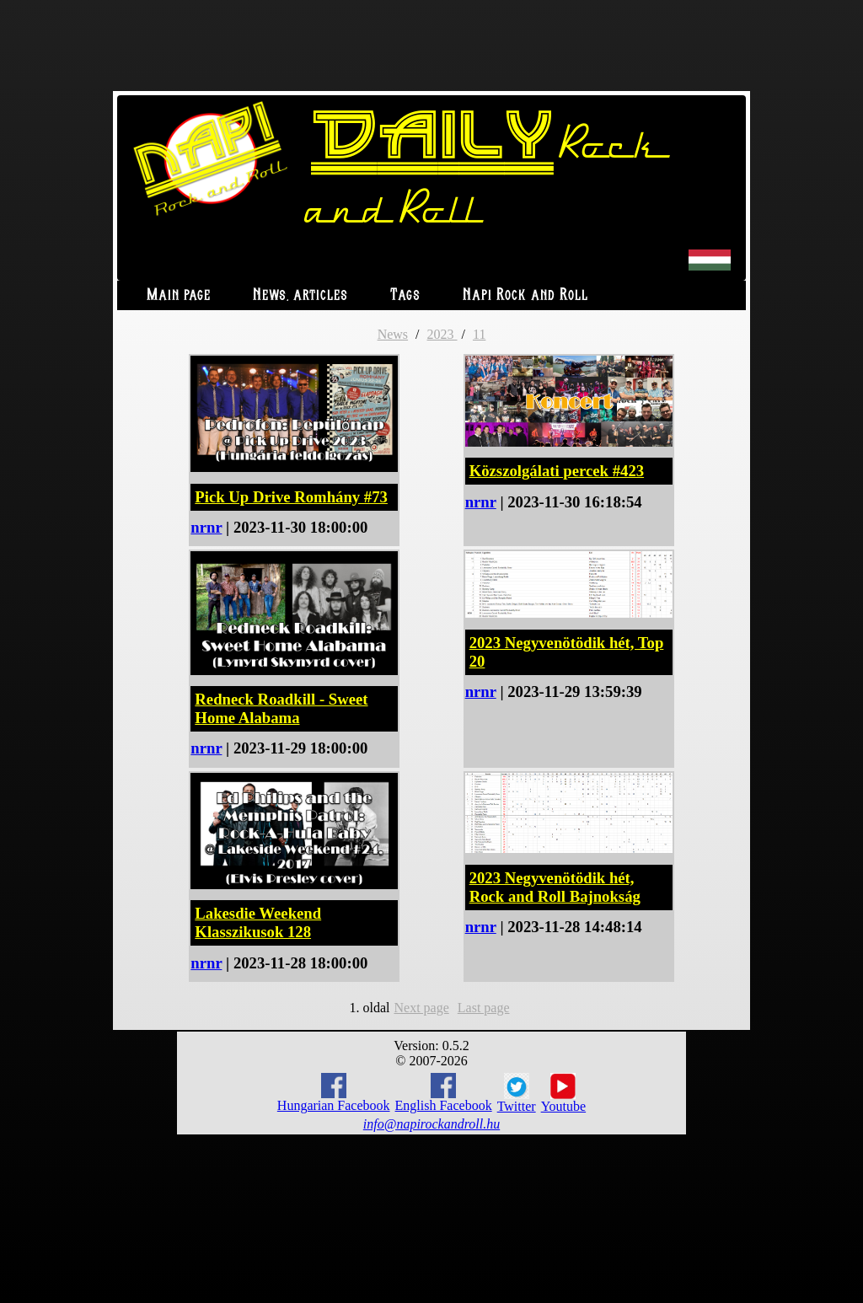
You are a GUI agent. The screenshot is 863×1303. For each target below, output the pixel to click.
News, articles (300, 295)
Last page (484, 1007)
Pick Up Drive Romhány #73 (291, 497)
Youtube (564, 1093)
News (393, 334)
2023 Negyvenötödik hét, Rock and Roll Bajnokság (555, 887)
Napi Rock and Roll (525, 295)
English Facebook (443, 1093)
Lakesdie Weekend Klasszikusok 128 (258, 922)
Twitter (516, 1093)
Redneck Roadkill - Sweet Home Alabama (281, 708)
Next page (421, 1007)
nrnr (206, 527)
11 (479, 334)
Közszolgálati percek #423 (556, 471)
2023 (442, 334)
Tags (405, 295)
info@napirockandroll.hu (431, 1124)
